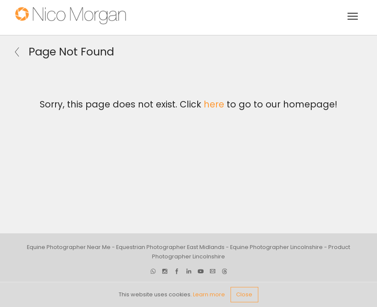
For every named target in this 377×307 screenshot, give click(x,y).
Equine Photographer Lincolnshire (276, 247)
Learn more (209, 294)
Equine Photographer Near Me (69, 247)
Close (244, 294)
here (214, 104)
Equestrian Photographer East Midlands (170, 247)
